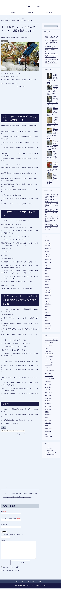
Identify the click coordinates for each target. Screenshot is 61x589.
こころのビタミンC (30, 6)
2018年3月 (48, 315)
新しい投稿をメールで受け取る (11, 571)
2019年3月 (48, 282)
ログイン (49, 448)
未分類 (46, 412)
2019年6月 (48, 274)
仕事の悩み (48, 382)
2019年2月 (48, 285)
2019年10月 (48, 263)
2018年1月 (48, 321)
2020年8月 (48, 252)
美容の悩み (48, 423)
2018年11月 (48, 293)
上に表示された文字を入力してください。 (12, 535)
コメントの (51, 453)
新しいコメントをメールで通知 (11, 567)
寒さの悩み (48, 398)
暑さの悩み (48, 409)
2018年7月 (48, 304)
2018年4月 (48, 312)
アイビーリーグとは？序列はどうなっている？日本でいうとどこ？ (51, 196)
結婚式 (46, 418)
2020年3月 (48, 257)
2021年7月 (48, 240)
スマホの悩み (48, 365)
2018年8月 (48, 301)
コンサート (48, 360)
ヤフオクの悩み (49, 376)
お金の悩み (48, 351)
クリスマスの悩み (49, 357)
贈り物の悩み (48, 431)
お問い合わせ (11, 13)
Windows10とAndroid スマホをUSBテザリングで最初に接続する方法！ (51, 62)
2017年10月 (48, 329)
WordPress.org (51, 455)
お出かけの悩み (49, 343)
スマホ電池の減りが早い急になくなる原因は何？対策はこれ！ (51, 42)
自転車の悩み (48, 429)
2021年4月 (48, 243)
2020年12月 (48, 246)
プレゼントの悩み (49, 371)
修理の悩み (48, 384)
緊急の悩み (48, 420)
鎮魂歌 (46, 434)
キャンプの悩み (49, 354)
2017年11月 (48, 326)
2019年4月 (48, 279)
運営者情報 (30, 13)
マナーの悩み (48, 373)
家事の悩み (48, 396)
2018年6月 (48, 307)
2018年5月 (48, 310)
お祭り (46, 348)
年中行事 (47, 401)
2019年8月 (48, 268)
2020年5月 (48, 254)
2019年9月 (48, 265)
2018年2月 (48, 318)
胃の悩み (47, 426)
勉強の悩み (48, 390)
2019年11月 (48, 260)
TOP (8, 19)
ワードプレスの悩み (50, 379)
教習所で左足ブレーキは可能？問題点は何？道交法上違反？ (51, 204)
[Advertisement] (20, 97)
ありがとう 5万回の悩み (51, 340)
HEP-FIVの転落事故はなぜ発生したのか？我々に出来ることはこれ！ (51, 56)
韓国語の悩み (48, 437)
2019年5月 (48, 276)
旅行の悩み (48, 407)
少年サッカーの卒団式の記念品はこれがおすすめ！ (17, 497)
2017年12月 (48, 323)
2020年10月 (48, 249)
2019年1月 (48, 287)
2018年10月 (48, 296)
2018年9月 (48, 299)
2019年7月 (48, 271)
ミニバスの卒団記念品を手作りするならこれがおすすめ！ (21, 494)
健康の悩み (48, 387)
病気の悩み (48, 415)
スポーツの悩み (49, 362)
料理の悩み (48, 404)
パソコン (47, 368)
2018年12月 (48, 290)
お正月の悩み (48, 346)
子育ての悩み (4, 41)
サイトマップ (50, 13)
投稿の (50, 450)
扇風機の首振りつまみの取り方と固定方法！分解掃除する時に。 (51, 219)
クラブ (6, 487)
